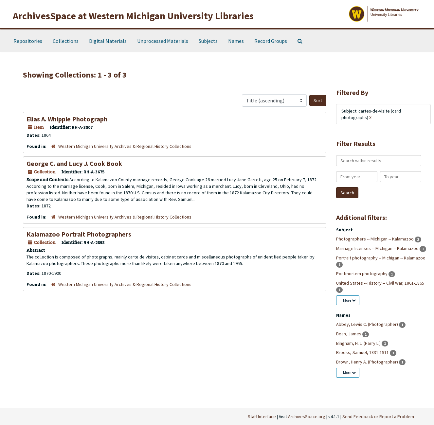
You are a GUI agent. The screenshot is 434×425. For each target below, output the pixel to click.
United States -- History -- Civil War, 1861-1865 (380, 283)
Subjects (208, 41)
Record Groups (270, 41)
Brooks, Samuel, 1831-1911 (363, 352)
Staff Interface (262, 416)
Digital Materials (108, 41)
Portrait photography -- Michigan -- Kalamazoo (380, 258)
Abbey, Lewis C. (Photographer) (367, 324)
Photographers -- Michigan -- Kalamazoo (375, 239)
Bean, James (349, 334)
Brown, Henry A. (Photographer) (367, 362)
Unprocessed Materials (162, 41)
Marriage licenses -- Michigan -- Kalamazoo (378, 248)
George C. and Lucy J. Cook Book (74, 163)
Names (236, 41)
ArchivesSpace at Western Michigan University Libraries (133, 15)
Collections (66, 41)
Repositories (27, 41)
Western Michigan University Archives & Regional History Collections (124, 146)
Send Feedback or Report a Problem (378, 416)
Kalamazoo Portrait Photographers (79, 234)
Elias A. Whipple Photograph (67, 119)
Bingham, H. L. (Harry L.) (359, 343)
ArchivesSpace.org (306, 416)
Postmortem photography (362, 273)
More (349, 300)
